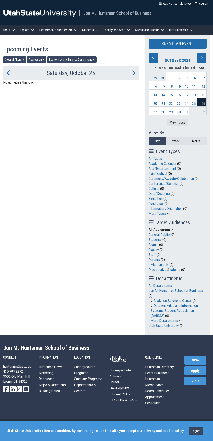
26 (203, 104)
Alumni (153, 245)
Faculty (154, 250)
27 (155, 112)
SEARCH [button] (201, 3)
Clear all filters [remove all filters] (14, 59)
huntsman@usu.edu (17, 367)
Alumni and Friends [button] (149, 30)
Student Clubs (120, 394)
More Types (157, 214)
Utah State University (164, 326)
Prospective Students (164, 270)
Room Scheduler (157, 391)
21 (163, 104)
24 (186, 104)
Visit (195, 381)
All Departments (160, 286)
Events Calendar (157, 373)
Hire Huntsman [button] (181, 30)
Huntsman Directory (159, 367)
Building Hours (49, 391)
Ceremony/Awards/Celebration (171, 179)
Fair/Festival (158, 174)
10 (186, 87)
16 (179, 95)
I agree (196, 431)
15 (171, 95)
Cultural (154, 189)
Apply (195, 370)
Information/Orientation (165, 209)
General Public (159, 235)
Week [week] (176, 141)
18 (194, 95)
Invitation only (159, 265)
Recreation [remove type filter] (37, 59)
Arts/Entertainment (162, 169)
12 (203, 87)
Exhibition (156, 199)
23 (179, 104)
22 (171, 104)
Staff (152, 255)
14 (163, 95)
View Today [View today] (177, 122)
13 (155, 95)
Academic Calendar (162, 164)
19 (203, 95)
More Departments (164, 321)
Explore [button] (27, 30)
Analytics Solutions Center (173, 301)
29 (155, 78)
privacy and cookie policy (163, 431)
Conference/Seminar (164, 184)
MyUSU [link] (186, 3)
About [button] (8, 30)
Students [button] (90, 30)
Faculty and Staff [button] (116, 30)
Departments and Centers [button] (58, 30)
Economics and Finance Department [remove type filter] (72, 59)
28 (163, 112)
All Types (155, 159)
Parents (154, 260)
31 (186, 112)
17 (186, 95)
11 (194, 87)
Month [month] (196, 141)
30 (163, 78)
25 (194, 104)
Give (195, 360)
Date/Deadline (159, 194)
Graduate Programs (88, 379)
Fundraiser (156, 204)
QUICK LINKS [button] (168, 3)
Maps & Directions (52, 385)
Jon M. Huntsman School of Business (117, 13)
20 (155, 104)
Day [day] (157, 141)
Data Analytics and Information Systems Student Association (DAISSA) (174, 311)
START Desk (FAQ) (123, 400)
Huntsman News (51, 367)
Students (155, 240)
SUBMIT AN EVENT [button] (177, 43)
